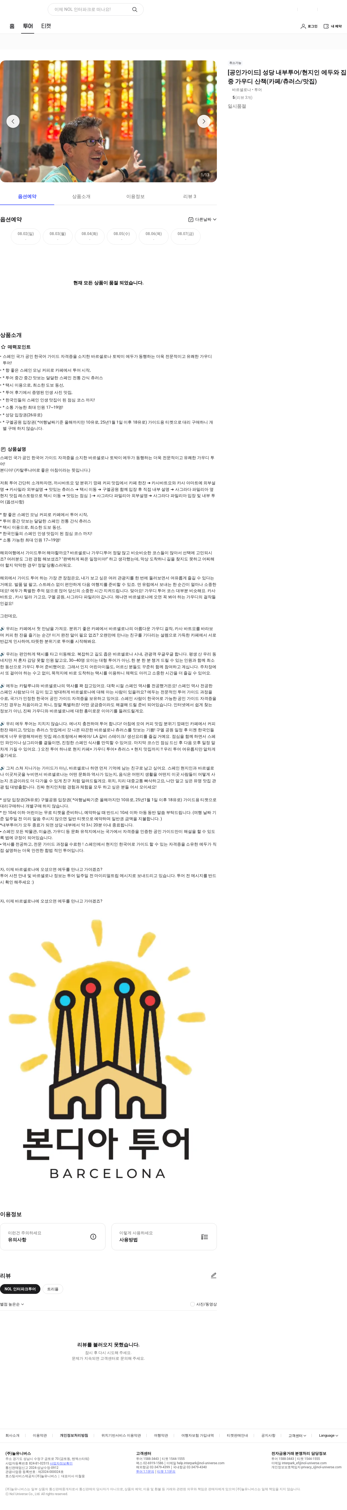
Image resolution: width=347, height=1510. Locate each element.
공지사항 (268, 1435)
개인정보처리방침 (74, 1435)
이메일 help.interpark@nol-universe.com (195, 1463)
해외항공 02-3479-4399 (153, 1467)
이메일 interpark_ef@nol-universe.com (299, 1463)
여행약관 (161, 1435)
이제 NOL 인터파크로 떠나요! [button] (82, 9)
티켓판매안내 (237, 1435)
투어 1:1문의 (145, 1471)
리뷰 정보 (256, 98)
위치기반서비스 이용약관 (121, 1435)
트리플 (53, 1289)
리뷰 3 (189, 196)
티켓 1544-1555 (173, 1459)
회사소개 (12, 1435)
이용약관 (40, 1435)
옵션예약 (27, 196)
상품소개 (81, 196)
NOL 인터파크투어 (20, 1289)
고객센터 (295, 1436)
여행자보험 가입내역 (197, 1435)
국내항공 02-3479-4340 (190, 1467)
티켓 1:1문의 (166, 1471)
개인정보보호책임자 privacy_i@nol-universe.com (306, 1467)
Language (327, 1435)
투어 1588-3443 (147, 1459)
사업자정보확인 (61, 1463)
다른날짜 (203, 219)
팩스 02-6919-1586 (149, 1463)
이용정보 (135, 196)
